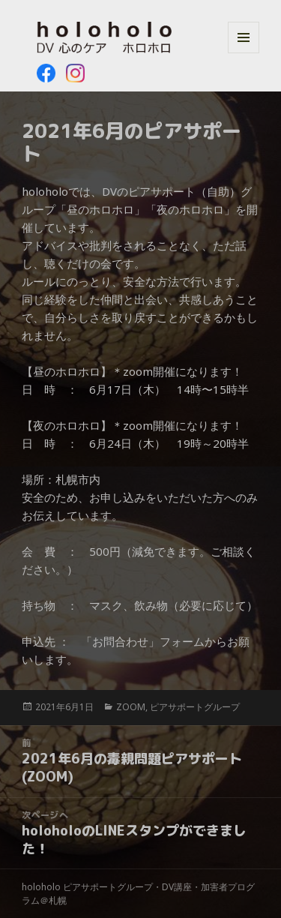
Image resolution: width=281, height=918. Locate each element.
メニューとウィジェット (243, 52)
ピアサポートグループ (195, 706)
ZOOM (130, 706)
